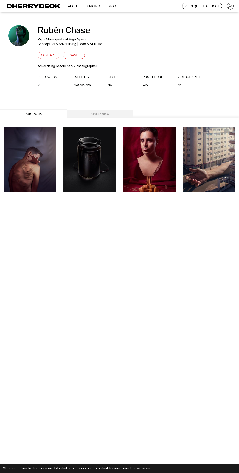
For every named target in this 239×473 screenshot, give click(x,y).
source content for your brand (108, 468)
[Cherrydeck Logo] (32, 6)
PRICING (93, 6)
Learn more (141, 468)
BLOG (112, 6)
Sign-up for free (15, 468)
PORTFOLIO (33, 113)
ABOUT (73, 6)
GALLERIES (100, 113)
